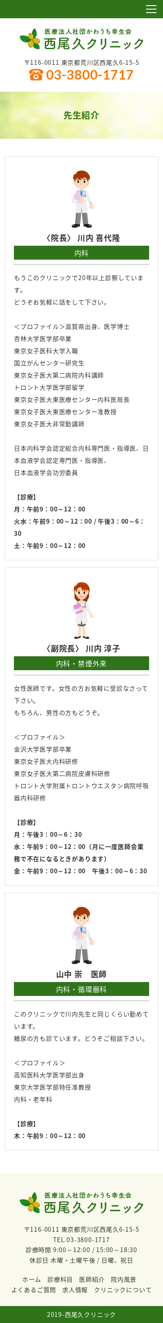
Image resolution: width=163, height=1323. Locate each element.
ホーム (31, 1279)
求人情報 (75, 1289)
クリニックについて (123, 1289)
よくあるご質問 (34, 1289)
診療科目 (60, 1279)
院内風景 (123, 1279)
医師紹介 (92, 1279)
